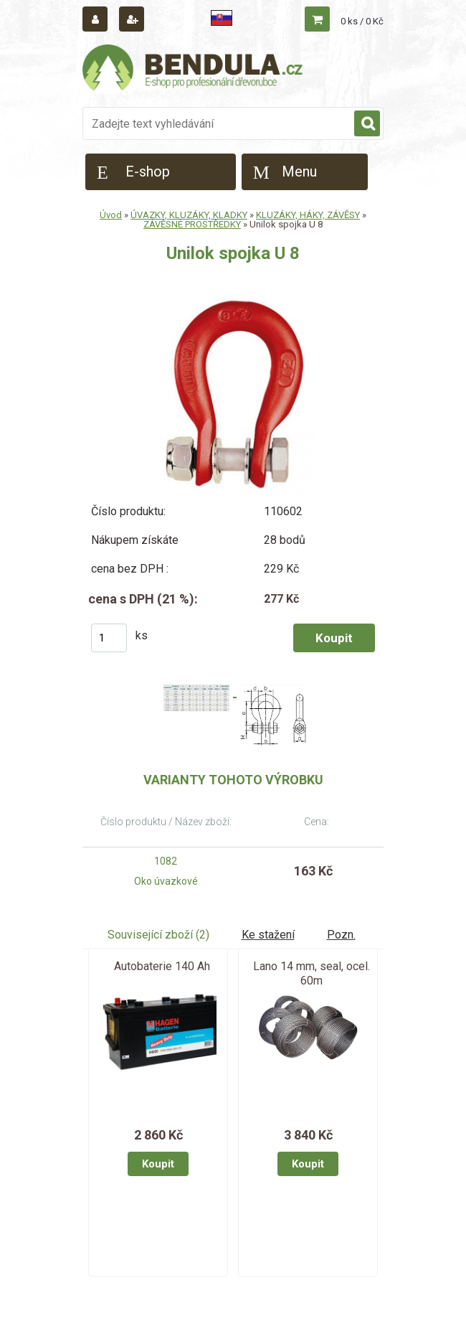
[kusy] (109, 638)
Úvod (111, 215)
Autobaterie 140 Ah (162, 966)
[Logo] (193, 69)
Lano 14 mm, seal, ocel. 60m (311, 973)
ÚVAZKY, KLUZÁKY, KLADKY (188, 215)
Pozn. (341, 934)
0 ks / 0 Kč (362, 21)
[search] (367, 124)
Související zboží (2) (158, 934)
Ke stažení (268, 934)
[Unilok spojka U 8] (233, 294)
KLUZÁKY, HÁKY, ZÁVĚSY (308, 215)
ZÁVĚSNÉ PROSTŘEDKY (192, 224)
